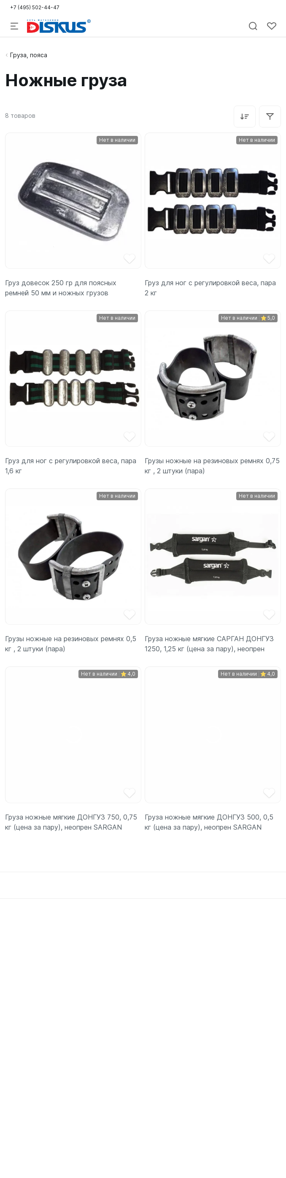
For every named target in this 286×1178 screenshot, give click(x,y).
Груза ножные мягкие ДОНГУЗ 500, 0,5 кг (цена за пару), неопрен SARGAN (209, 822)
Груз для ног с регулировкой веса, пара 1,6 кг (70, 465)
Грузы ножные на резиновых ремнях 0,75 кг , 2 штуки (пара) (212, 465)
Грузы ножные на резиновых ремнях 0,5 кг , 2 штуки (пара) (70, 643)
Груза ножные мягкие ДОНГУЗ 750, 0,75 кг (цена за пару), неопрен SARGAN (71, 822)
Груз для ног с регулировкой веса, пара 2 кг (210, 288)
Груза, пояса (28, 54)
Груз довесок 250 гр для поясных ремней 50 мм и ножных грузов (60, 288)
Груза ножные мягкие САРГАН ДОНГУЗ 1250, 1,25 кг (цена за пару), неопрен (209, 643)
